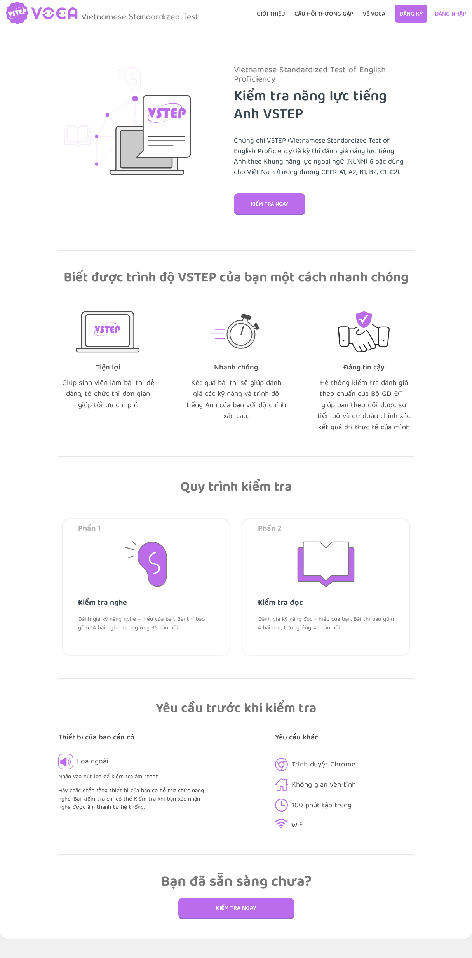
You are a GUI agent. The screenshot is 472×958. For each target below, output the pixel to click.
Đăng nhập (450, 14)
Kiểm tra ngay (269, 204)
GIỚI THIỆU (271, 14)
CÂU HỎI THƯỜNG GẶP (324, 14)
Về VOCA (374, 14)
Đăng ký (411, 14)
